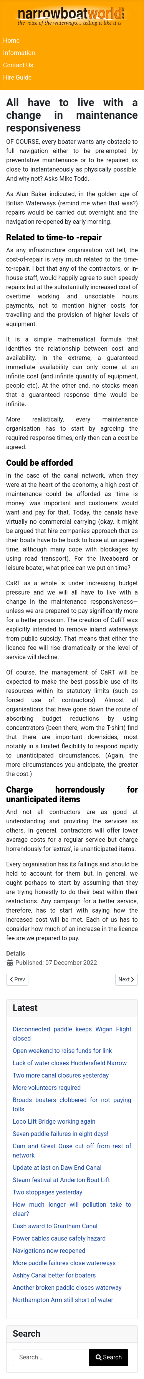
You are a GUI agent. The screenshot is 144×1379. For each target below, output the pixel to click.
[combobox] (51, 1357)
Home (11, 40)
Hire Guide (17, 77)
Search (109, 1357)
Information (19, 53)
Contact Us (18, 65)
